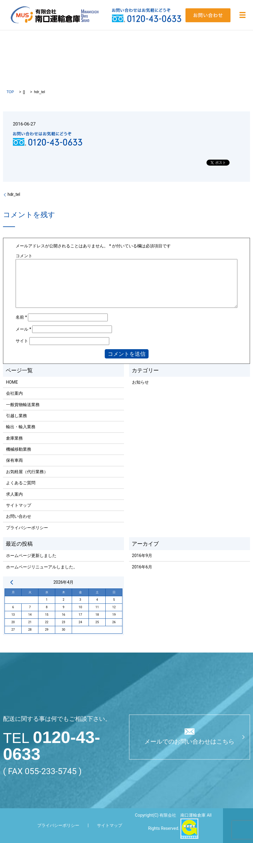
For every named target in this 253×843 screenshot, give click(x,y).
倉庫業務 (14, 438)
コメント (24, 255)
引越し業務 (16, 415)
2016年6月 (142, 566)
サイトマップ (18, 505)
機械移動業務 (18, 449)
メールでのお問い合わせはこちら (189, 741)
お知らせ (140, 382)
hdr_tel (14, 194)
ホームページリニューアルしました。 (41, 566)
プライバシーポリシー (27, 527)
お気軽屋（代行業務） (27, 471)
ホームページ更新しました (31, 555)
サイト (22, 340)
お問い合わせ (18, 516)
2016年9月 (142, 555)
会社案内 (14, 393)
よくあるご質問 (20, 482)
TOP (10, 92)
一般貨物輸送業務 (23, 404)
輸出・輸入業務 (20, 426)
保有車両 (14, 460)
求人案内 (14, 494)
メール (23, 329)
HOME (12, 382)
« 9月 (11, 582)
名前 (21, 317)
